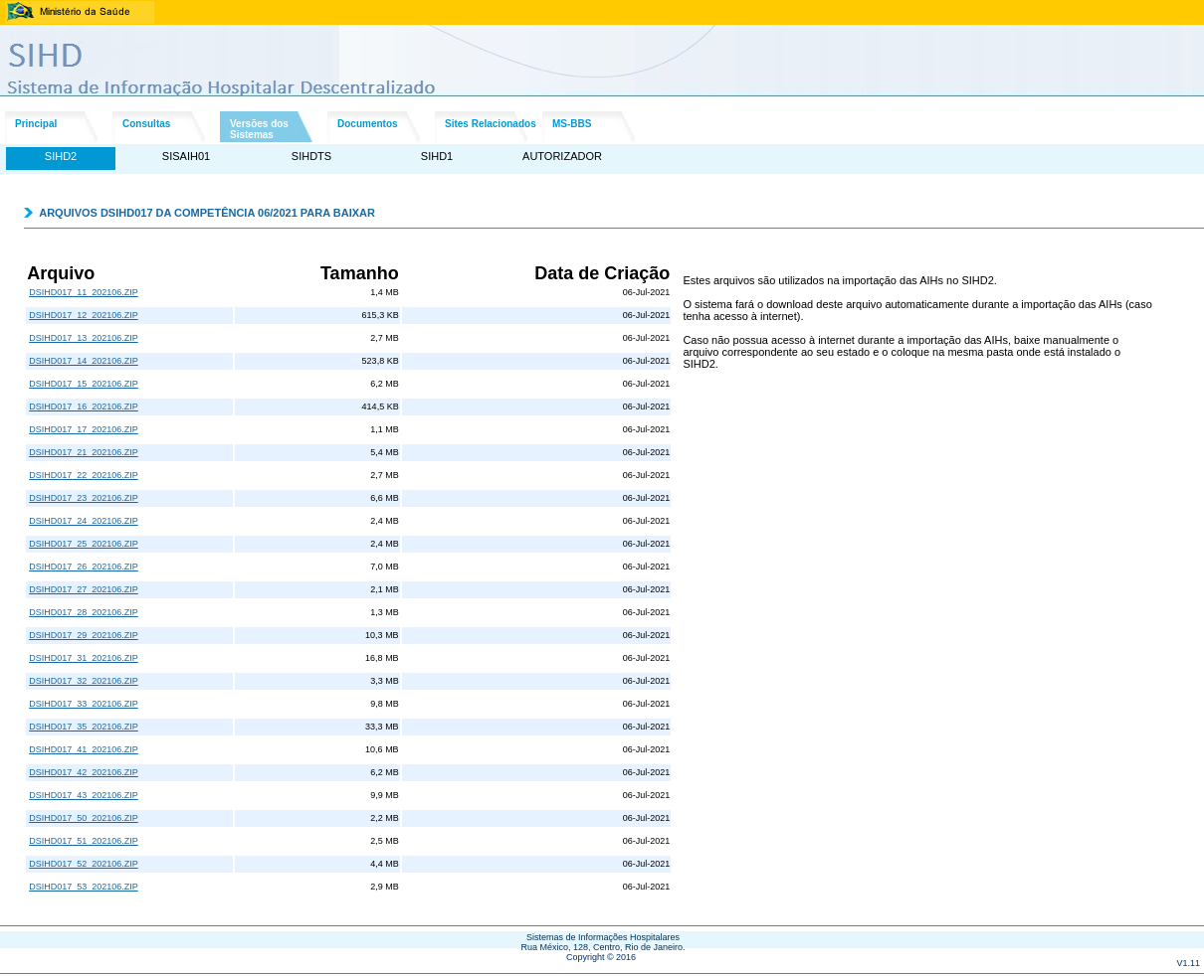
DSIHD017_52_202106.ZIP (83, 864)
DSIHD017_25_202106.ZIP (83, 544)
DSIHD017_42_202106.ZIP (83, 772)
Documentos (367, 123)
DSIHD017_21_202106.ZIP (83, 452)
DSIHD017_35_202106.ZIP (83, 727)
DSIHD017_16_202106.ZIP (83, 406)
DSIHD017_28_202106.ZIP (83, 612)
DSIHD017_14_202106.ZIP (83, 361)
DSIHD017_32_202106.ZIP (83, 681)
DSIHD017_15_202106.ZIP (83, 384)
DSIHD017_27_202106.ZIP (83, 589)
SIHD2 (61, 156)
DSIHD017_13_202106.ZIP (83, 338)
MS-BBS (571, 123)
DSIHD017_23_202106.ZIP (83, 498)
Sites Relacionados (490, 123)
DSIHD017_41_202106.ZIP (83, 749)
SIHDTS (311, 156)
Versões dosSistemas (259, 129)
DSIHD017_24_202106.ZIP (83, 521)
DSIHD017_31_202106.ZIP (83, 658)
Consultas (146, 123)
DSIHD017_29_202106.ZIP (83, 635)
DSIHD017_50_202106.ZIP (83, 818)
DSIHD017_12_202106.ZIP (83, 315)
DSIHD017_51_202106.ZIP (83, 841)
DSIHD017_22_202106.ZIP (83, 475)
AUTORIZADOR (562, 156)
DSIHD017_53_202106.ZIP (83, 887)
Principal (36, 123)
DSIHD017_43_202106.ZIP (83, 795)
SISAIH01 (186, 156)
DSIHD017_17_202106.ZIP (83, 429)
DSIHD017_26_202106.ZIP (83, 566)
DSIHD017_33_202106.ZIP (83, 704)
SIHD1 (437, 156)
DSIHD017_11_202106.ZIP (83, 292)
